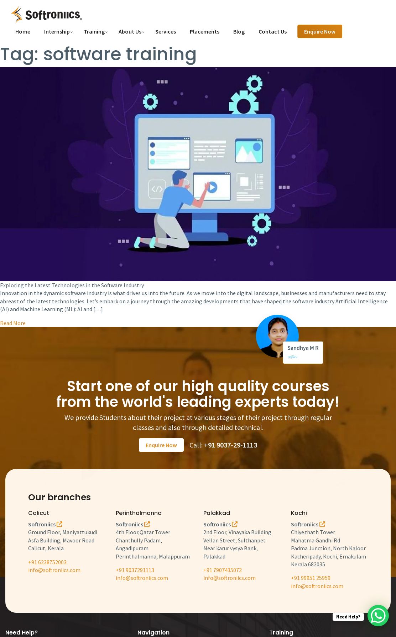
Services (165, 31)
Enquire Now (319, 31)
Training (94, 31)
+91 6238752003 (47, 562)
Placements (204, 31)
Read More (13, 323)
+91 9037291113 (135, 569)
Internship (57, 31)
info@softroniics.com (54, 569)
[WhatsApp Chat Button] (378, 615)
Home (22, 31)
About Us (130, 31)
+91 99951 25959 (310, 577)
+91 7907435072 (222, 569)
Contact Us (273, 31)
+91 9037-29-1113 (230, 444)
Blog (239, 31)
